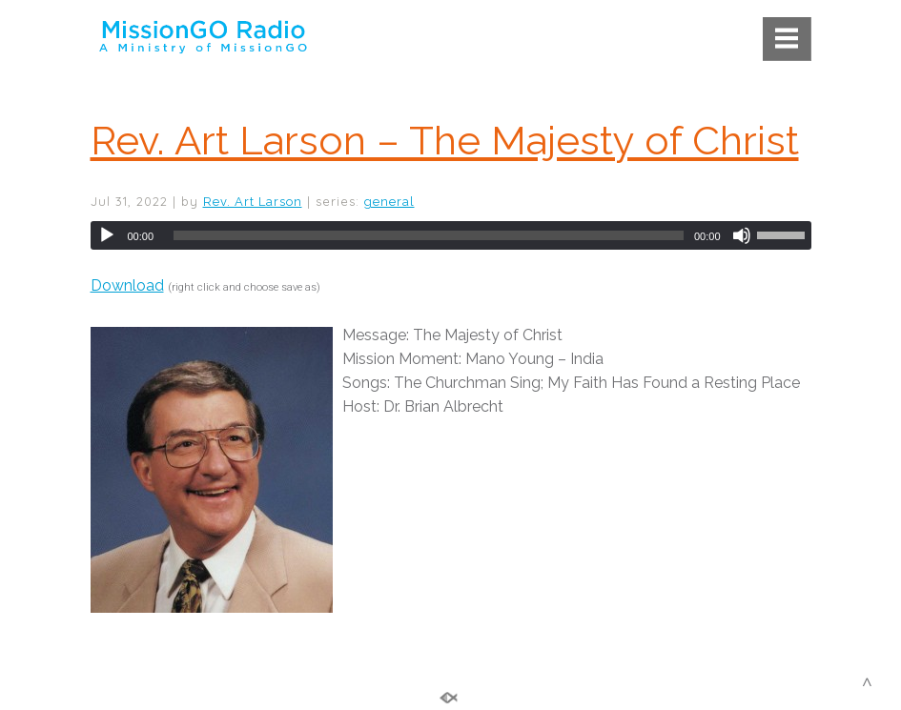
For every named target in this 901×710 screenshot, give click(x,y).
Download (127, 285)
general (389, 201)
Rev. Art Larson (252, 201)
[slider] (429, 235)
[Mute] (741, 235)
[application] (451, 235)
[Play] (106, 235)
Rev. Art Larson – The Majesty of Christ (445, 140)
